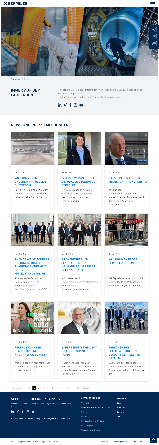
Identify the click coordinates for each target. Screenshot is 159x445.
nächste (86, 388)
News (26, 79)
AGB (146, 441)
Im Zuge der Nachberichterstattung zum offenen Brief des (123, 193)
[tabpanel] (79, 41)
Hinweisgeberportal (121, 441)
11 (72, 388)
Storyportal (15, 79)
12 (78, 388)
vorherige (17, 388)
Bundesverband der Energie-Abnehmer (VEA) (126, 201)
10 (67, 388)
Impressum (137, 441)
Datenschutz (105, 441)
